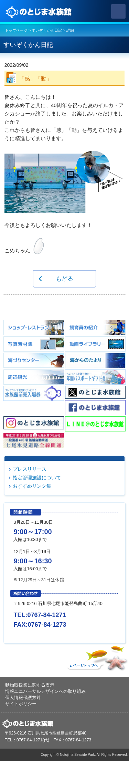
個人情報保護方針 (23, 697)
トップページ (16, 30)
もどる (64, 278)
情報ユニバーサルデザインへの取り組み (45, 691)
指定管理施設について (37, 477)
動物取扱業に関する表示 (29, 685)
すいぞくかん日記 (47, 30)
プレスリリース (29, 469)
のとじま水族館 (39, 11)
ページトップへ (96, 656)
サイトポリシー (20, 703)
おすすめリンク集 (32, 486)
